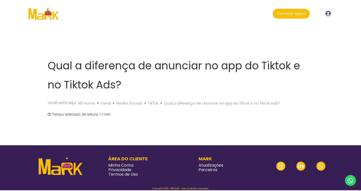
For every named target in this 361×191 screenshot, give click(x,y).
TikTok (153, 103)
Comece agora (291, 13)
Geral (106, 103)
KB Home (87, 103)
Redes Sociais (130, 103)
